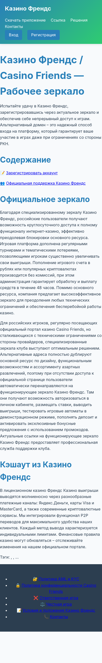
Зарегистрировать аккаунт (32, 172)
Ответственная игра (59, 597)
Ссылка (58, 20)
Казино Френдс (28, 8)
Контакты (14, 26)
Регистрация (43, 34)
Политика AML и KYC (59, 578)
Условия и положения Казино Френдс (59, 610)
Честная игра (59, 604)
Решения (78, 20)
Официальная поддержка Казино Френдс (46, 183)
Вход (13, 34)
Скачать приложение (25, 20)
